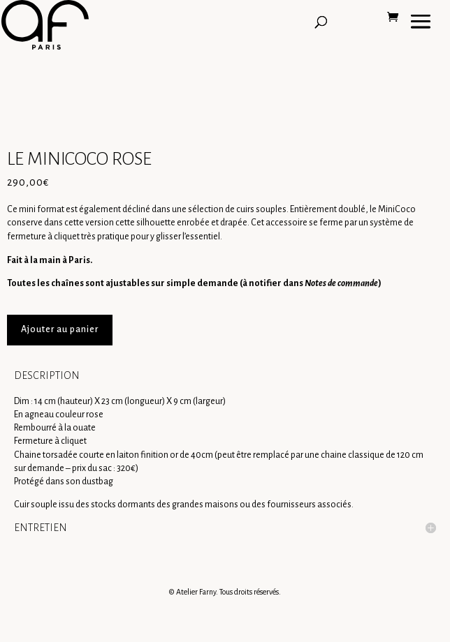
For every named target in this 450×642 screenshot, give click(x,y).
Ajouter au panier (60, 329)
